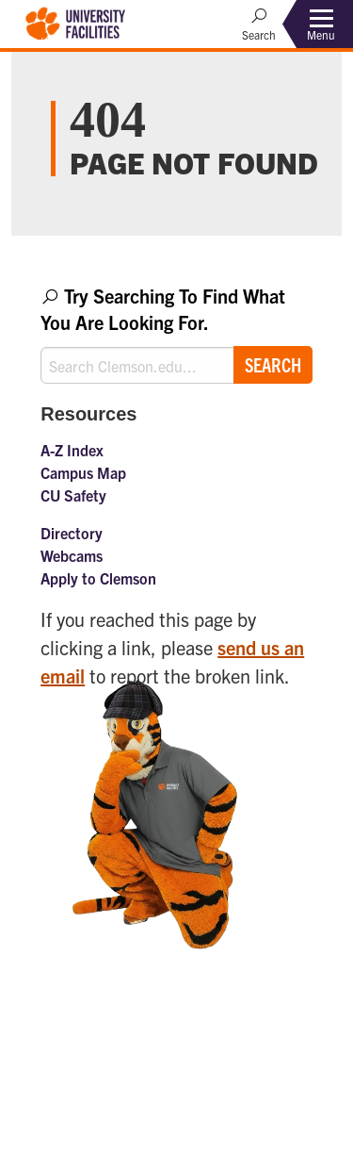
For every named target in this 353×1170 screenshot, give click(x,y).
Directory (71, 532)
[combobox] (176, 333)
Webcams (71, 555)
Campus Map (83, 472)
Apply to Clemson (98, 578)
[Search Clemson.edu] (176, 365)
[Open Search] (258, 23)
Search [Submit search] (273, 364)
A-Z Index (72, 449)
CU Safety (73, 495)
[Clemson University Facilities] (76, 21)
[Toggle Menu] (321, 24)
